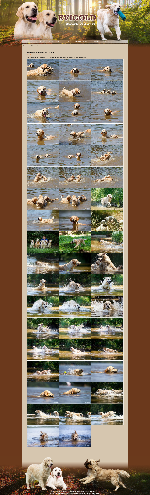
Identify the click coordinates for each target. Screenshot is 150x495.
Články (97, 42)
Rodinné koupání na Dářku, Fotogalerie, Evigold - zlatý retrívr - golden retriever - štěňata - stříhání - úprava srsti (77, 20)
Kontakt (106, 42)
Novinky (43, 42)
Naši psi (60, 42)
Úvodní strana (26, 45)
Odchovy (77, 42)
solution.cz (78, 491)
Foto (68, 42)
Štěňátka (87, 42)
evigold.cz (59, 491)
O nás (51, 42)
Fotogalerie (35, 45)
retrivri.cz (66, 491)
